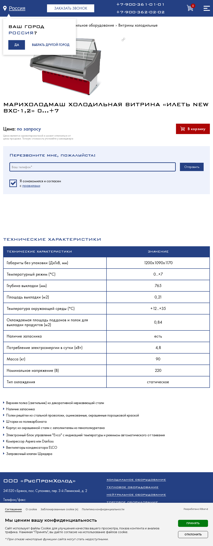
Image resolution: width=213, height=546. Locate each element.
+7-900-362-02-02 (140, 12)
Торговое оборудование (132, 502)
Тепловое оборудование (132, 487)
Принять (193, 523)
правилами (31, 185)
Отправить (191, 167)
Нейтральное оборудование (136, 494)
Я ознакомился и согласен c (40, 183)
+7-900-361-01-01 (140, 4)
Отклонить (193, 534)
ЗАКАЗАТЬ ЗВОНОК (70, 8)
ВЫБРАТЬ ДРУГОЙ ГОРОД (50, 45)
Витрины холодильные (138, 25)
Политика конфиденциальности (103, 509)
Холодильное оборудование (89, 25)
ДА (16, 45)
